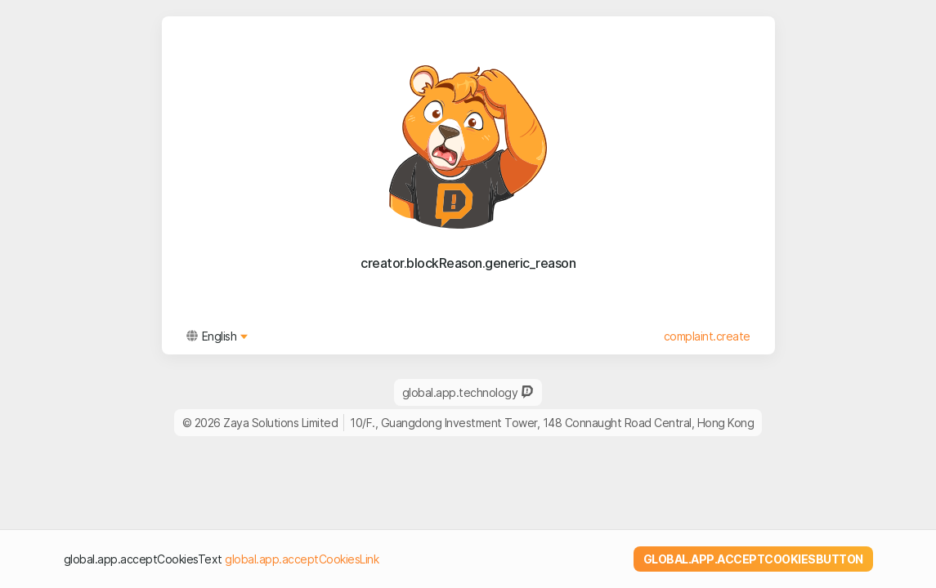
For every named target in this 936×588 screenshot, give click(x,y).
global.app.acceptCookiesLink (301, 559)
